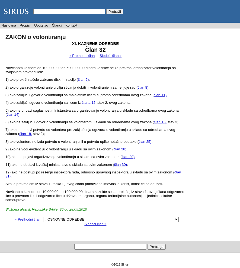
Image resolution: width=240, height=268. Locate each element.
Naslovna (8, 25)
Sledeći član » (110, 56)
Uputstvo (41, 25)
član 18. (25, 134)
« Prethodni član (82, 56)
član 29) (128, 157)
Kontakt (71, 25)
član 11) (160, 95)
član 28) (120, 149)
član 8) (142, 87)
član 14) (13, 114)
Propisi (25, 25)
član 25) (145, 142)
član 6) (83, 80)
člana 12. (89, 103)
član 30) (120, 165)
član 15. (160, 122)
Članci (57, 25)
